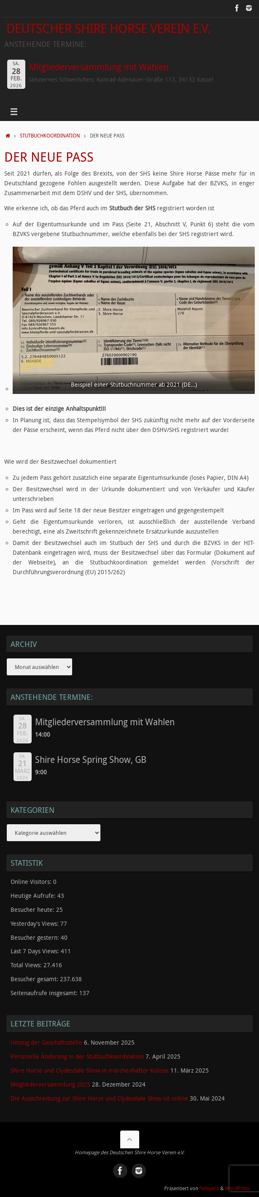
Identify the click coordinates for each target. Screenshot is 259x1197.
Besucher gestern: (36, 937)
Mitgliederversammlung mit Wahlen (98, 67)
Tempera (209, 1188)
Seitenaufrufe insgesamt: (45, 993)
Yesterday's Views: (35, 923)
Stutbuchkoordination (50, 135)
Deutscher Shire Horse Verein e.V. (108, 28)
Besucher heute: (33, 910)
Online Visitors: (32, 882)
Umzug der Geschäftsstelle (46, 1042)
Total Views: (27, 965)
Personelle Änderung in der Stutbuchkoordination (77, 1056)
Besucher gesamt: (35, 979)
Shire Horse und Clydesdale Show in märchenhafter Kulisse (90, 1070)
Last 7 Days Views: (36, 951)
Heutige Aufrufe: (34, 896)
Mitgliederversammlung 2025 (50, 1084)
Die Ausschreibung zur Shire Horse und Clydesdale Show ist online (99, 1098)
